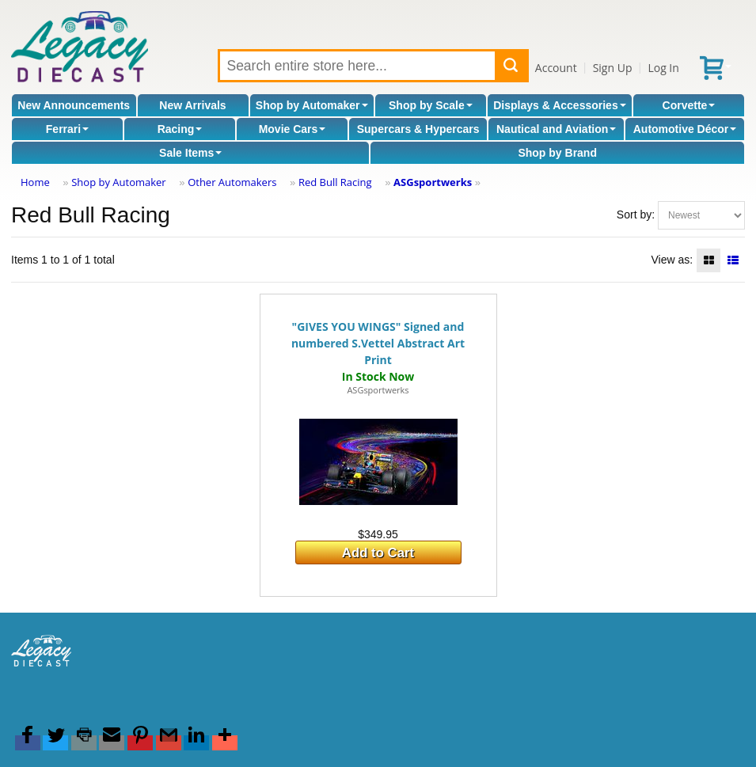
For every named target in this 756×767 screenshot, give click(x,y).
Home (35, 182)
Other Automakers (232, 182)
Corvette (689, 105)
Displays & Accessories (559, 105)
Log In (663, 67)
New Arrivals (192, 105)
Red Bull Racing (335, 182)
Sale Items (190, 152)
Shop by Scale (431, 105)
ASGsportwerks (432, 182)
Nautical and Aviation (556, 129)
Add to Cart (378, 552)
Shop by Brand (557, 152)
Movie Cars (292, 129)
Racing (180, 129)
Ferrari (67, 129)
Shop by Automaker (312, 105)
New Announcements (73, 105)
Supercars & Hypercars (418, 129)
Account (556, 67)
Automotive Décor (685, 129)
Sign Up (613, 67)
